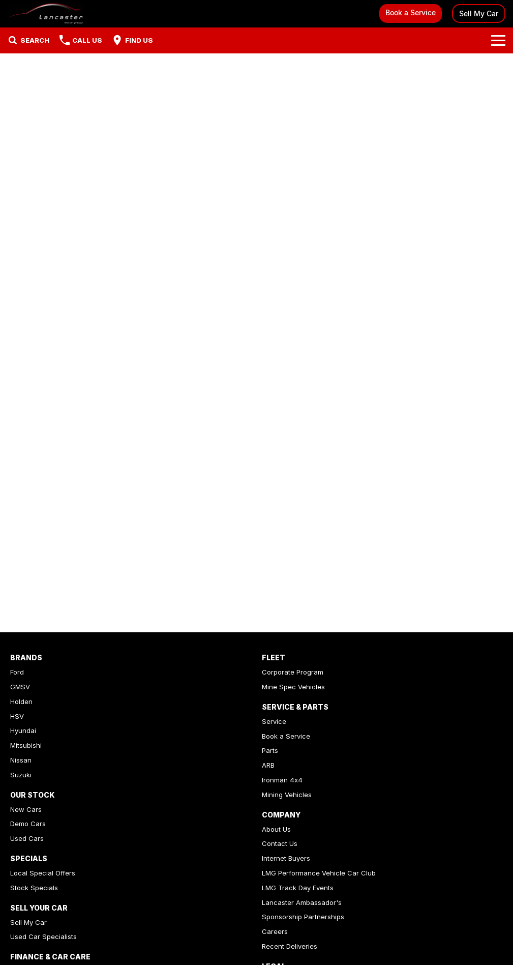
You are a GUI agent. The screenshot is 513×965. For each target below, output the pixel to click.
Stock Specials (34, 888)
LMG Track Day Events (298, 888)
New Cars (26, 809)
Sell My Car (478, 13)
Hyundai (23, 730)
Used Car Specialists (43, 936)
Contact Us (279, 843)
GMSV (20, 687)
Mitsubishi (26, 745)
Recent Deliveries (289, 946)
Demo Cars (28, 824)
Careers (275, 931)
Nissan (21, 760)
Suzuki (21, 775)
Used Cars (27, 838)
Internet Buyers (286, 858)
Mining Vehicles (287, 795)
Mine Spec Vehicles (293, 687)
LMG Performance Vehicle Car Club (319, 873)
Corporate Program (292, 672)
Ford (17, 672)
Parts (270, 750)
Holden (21, 701)
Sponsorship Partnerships (303, 917)
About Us (276, 829)
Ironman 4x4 (282, 780)
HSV (17, 716)
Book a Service (410, 12)
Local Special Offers (42, 873)
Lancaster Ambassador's (302, 902)
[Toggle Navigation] (498, 40)
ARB (268, 765)
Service (274, 721)
